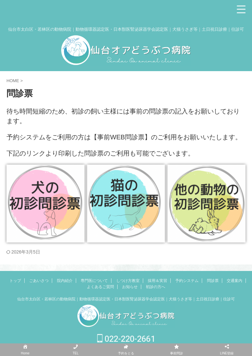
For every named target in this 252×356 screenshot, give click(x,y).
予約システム (187, 280)
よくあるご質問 (100, 287)
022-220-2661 (126, 339)
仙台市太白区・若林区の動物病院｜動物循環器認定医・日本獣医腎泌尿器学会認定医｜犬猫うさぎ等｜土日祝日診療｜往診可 (126, 299)
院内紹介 (65, 280)
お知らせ (130, 287)
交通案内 (234, 280)
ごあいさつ (39, 280)
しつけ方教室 (128, 280)
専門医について (94, 280)
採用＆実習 (157, 280)
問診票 (213, 280)
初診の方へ (155, 287)
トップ (15, 280)
